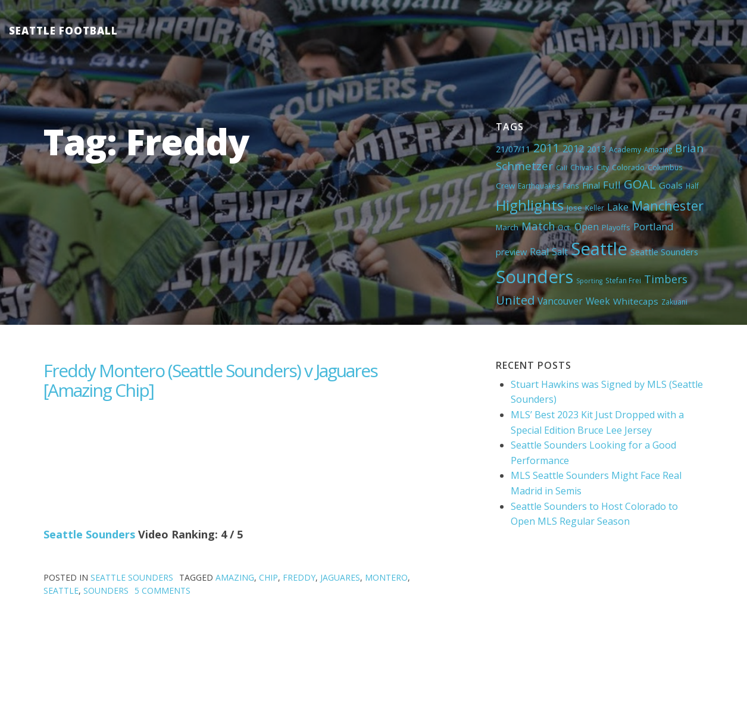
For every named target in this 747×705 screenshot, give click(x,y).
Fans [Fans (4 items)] (571, 185)
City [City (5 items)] (602, 167)
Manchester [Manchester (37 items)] (668, 205)
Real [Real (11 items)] (539, 251)
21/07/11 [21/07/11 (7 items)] (513, 149)
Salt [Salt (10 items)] (560, 251)
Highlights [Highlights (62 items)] (530, 205)
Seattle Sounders (89, 534)
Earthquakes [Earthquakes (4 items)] (539, 185)
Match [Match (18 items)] (538, 225)
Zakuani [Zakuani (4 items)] (674, 301)
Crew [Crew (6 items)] (505, 185)
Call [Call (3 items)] (561, 168)
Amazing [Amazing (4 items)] (658, 149)
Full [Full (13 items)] (612, 185)
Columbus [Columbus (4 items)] (665, 167)
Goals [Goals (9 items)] (671, 185)
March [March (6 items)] (507, 227)
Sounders (106, 590)
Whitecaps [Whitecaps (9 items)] (635, 301)
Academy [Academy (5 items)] (625, 149)
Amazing (234, 577)
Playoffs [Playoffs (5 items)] (616, 227)
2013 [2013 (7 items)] (596, 149)
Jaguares (340, 577)
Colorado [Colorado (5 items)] (628, 167)
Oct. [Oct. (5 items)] (564, 227)
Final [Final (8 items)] (591, 185)
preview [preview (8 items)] (511, 252)
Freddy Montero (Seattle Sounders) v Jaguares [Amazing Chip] (210, 380)
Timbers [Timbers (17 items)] (665, 279)
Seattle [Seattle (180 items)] (599, 249)
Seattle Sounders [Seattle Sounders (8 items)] (664, 252)
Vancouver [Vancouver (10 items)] (560, 301)
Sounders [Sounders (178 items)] (534, 277)
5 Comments (162, 590)
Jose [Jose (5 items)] (574, 207)
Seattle (61, 590)
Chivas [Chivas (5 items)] (581, 167)
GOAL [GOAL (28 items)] (640, 184)
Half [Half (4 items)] (692, 185)
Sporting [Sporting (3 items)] (589, 281)
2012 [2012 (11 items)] (573, 148)
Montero (386, 577)
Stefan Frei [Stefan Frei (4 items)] (623, 280)
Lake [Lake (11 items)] (618, 207)
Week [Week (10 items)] (598, 301)
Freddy (299, 577)
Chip (268, 577)
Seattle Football (63, 30)
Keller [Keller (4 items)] (594, 207)
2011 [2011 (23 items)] (546, 148)
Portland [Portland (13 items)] (653, 226)
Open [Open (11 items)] (586, 226)
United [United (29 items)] (515, 300)
